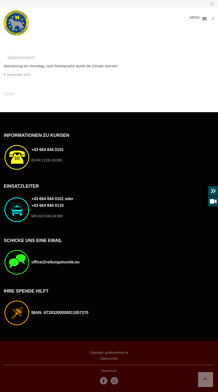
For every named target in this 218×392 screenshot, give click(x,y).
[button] (195, 19)
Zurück (9, 94)
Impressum (109, 371)
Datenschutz (109, 358)
